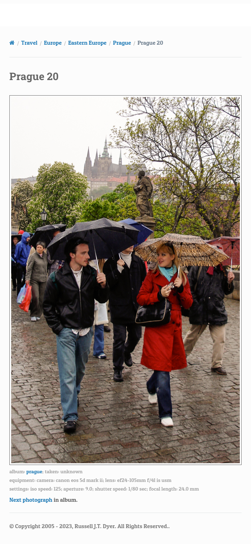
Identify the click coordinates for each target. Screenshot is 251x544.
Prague (122, 42)
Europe (53, 42)
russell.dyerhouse (130, 14)
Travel (29, 42)
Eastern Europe (87, 42)
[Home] (12, 42)
